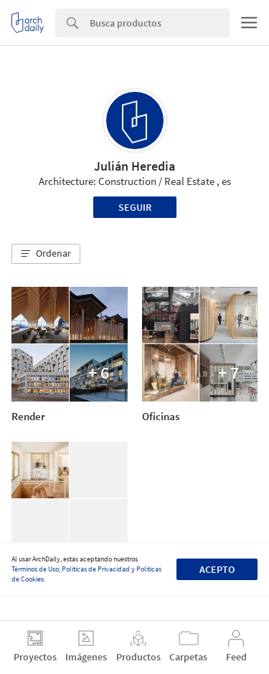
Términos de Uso (35, 569)
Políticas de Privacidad (96, 569)
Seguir (134, 207)
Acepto (217, 569)
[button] (45, 254)
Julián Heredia (134, 166)
